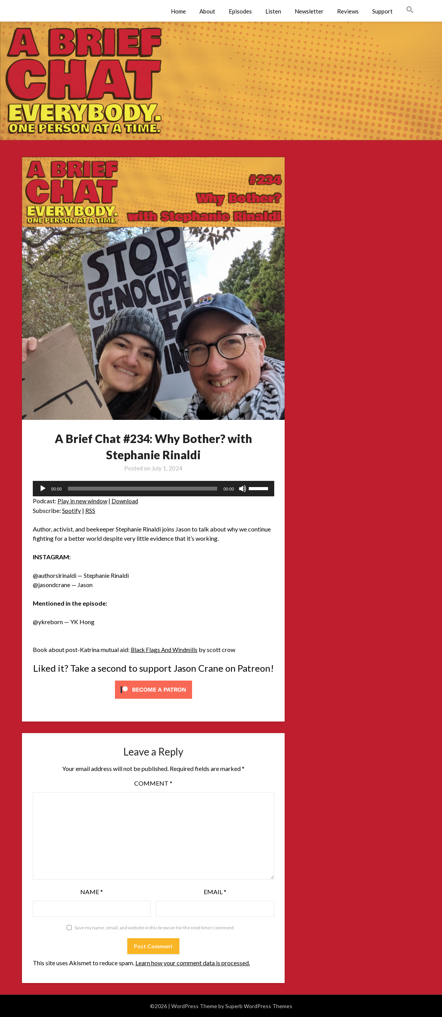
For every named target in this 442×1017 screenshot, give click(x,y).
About (207, 11)
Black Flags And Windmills (166, 649)
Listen (273, 11)
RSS (91, 510)
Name (91, 891)
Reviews (348, 11)
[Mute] (242, 488)
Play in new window (83, 500)
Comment (153, 783)
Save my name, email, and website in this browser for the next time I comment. (154, 927)
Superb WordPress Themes (258, 1006)
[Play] (43, 488)
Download (126, 500)
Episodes (240, 11)
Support (382, 11)
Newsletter (309, 11)
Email (215, 891)
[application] (153, 488)
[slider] (142, 489)
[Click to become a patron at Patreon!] (153, 700)
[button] (410, 10)
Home (178, 11)
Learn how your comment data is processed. (192, 962)
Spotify (71, 510)
